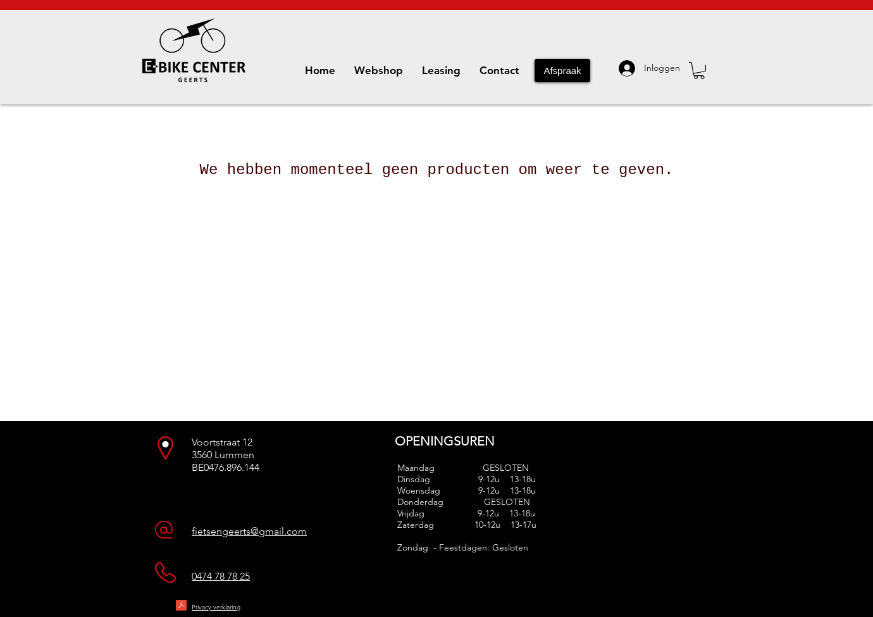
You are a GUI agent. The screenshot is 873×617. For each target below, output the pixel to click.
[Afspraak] (562, 70)
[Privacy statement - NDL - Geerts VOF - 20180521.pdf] (181, 607)
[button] (699, 70)
